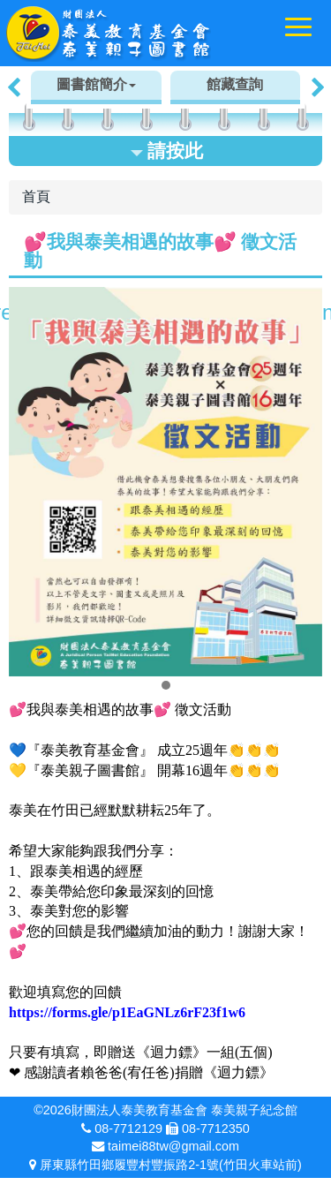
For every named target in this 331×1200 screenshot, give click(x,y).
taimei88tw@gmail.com (173, 1146)
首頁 (36, 196)
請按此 (167, 150)
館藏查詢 (235, 84)
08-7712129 (128, 1128)
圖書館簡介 (96, 84)
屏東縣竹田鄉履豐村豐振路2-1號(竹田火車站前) (170, 1165)
